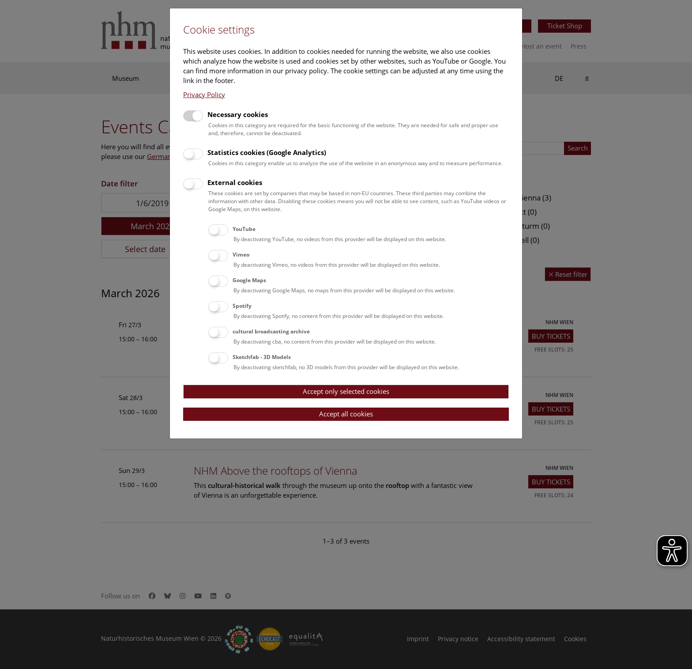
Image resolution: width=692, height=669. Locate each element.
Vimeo (241, 254)
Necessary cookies (237, 114)
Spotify (242, 306)
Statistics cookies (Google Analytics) (266, 152)
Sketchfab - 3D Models (262, 357)
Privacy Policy (204, 94)
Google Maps (249, 280)
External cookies (234, 182)
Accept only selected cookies (346, 391)
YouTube (244, 229)
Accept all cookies (346, 413)
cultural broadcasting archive (271, 331)
